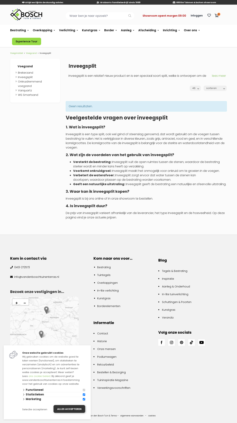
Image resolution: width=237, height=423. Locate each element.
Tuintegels (104, 275)
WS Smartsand (28, 95)
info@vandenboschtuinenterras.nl (36, 277)
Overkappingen (107, 283)
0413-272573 (22, 267)
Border (109, 30)
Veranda (167, 317)
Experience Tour (26, 41)
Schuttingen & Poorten (176, 302)
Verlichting (67, 30)
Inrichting (170, 30)
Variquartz (25, 90)
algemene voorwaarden (131, 415)
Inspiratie (168, 279)
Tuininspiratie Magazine (112, 380)
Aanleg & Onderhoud (176, 286)
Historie (102, 341)
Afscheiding (147, 30)
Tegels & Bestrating (174, 271)
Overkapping (42, 30)
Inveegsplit (25, 77)
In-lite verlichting (108, 290)
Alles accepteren (69, 409)
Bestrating (18, 30)
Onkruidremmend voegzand (30, 84)
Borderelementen (108, 306)
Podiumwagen (106, 357)
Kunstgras (89, 30)
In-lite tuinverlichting (175, 294)
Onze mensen (106, 349)
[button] (41, 334)
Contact (102, 333)
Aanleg (126, 30)
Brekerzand (25, 73)
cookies (152, 415)
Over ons (190, 30)
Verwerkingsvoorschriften (113, 388)
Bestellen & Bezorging (111, 372)
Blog (162, 260)
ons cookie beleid (39, 376)
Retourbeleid (105, 364)
